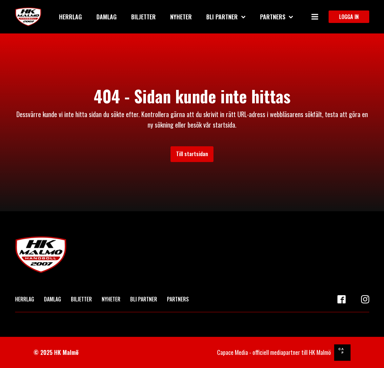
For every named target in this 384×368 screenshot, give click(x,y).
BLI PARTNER (143, 299)
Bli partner (226, 16)
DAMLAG (52, 299)
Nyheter (181, 16)
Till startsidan (192, 154)
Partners (276, 16)
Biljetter (143, 16)
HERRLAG (24, 299)
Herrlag (70, 16)
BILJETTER (81, 299)
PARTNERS (178, 299)
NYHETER (111, 299)
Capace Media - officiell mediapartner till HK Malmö (274, 352)
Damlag (106, 16)
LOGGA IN (349, 17)
